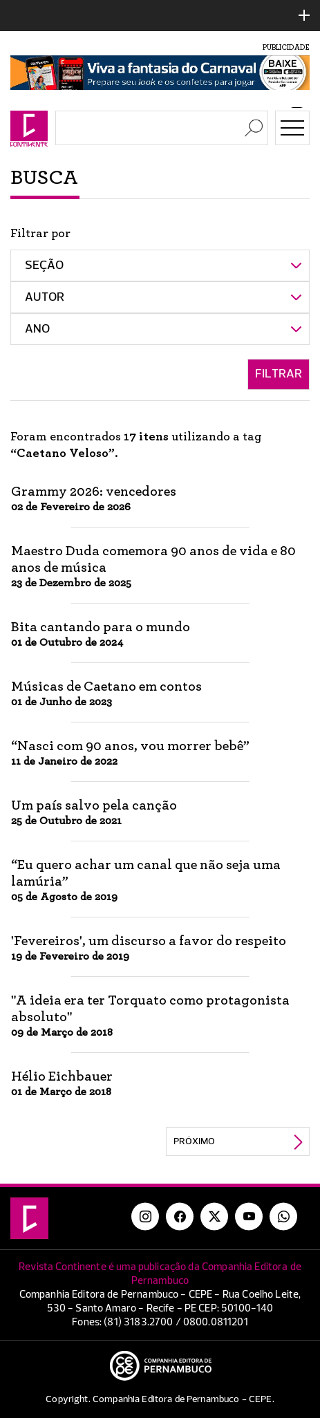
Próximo (194, 1141)
